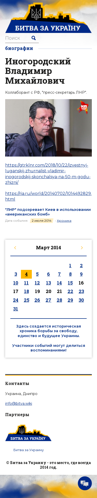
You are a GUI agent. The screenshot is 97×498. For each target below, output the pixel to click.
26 (37, 300)
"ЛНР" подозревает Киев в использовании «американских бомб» (48, 212)
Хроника (64, 220)
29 (70, 300)
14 (59, 283)
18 (26, 291)
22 (70, 291)
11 (26, 283)
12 (37, 283)
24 (15, 300)
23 (81, 291)
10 (15, 283)
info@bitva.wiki (18, 403)
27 (48, 300)
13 (48, 283)
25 (26, 300)
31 (15, 309)
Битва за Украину (28, 450)
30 (81, 300)
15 (70, 283)
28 (59, 300)
